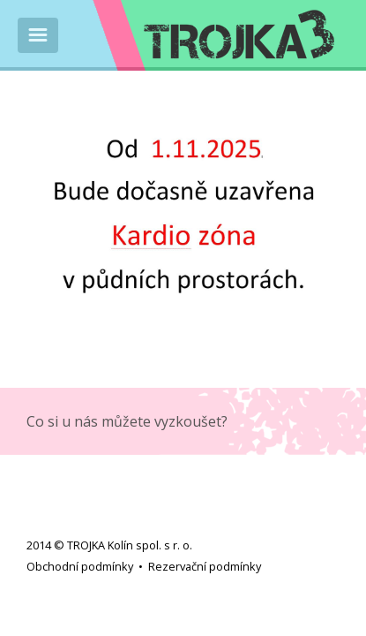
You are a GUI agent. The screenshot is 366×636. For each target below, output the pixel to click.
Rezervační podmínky (204, 566)
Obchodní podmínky (79, 566)
